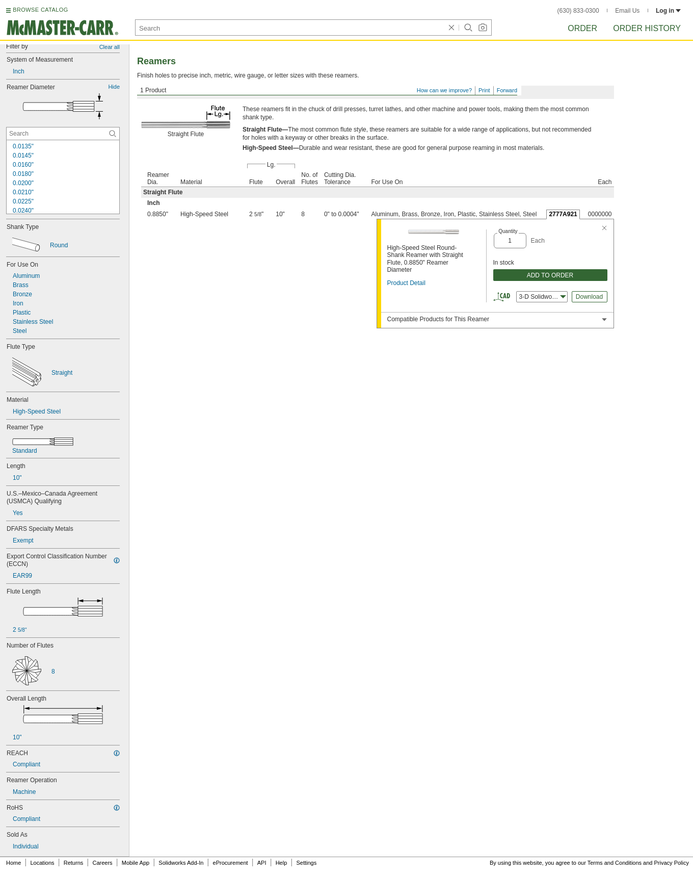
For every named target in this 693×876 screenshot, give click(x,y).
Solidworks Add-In (180, 863)
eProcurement (230, 863)
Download (589, 296)
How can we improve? (444, 90)
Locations (43, 863)
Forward (507, 90)
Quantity (507, 231)
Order (582, 28)
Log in (668, 10)
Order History (647, 28)
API (261, 863)
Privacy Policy (671, 863)
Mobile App (135, 863)
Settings (306, 863)
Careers (102, 863)
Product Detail (406, 283)
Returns (74, 863)
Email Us (627, 10)
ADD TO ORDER (550, 275)
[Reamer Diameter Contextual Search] (63, 133)
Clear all (109, 47)
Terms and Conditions (615, 863)
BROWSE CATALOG (40, 10)
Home (13, 863)
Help (281, 863)
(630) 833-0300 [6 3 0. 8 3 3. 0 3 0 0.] (578, 10)
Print (484, 90)
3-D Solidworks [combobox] (542, 296)
